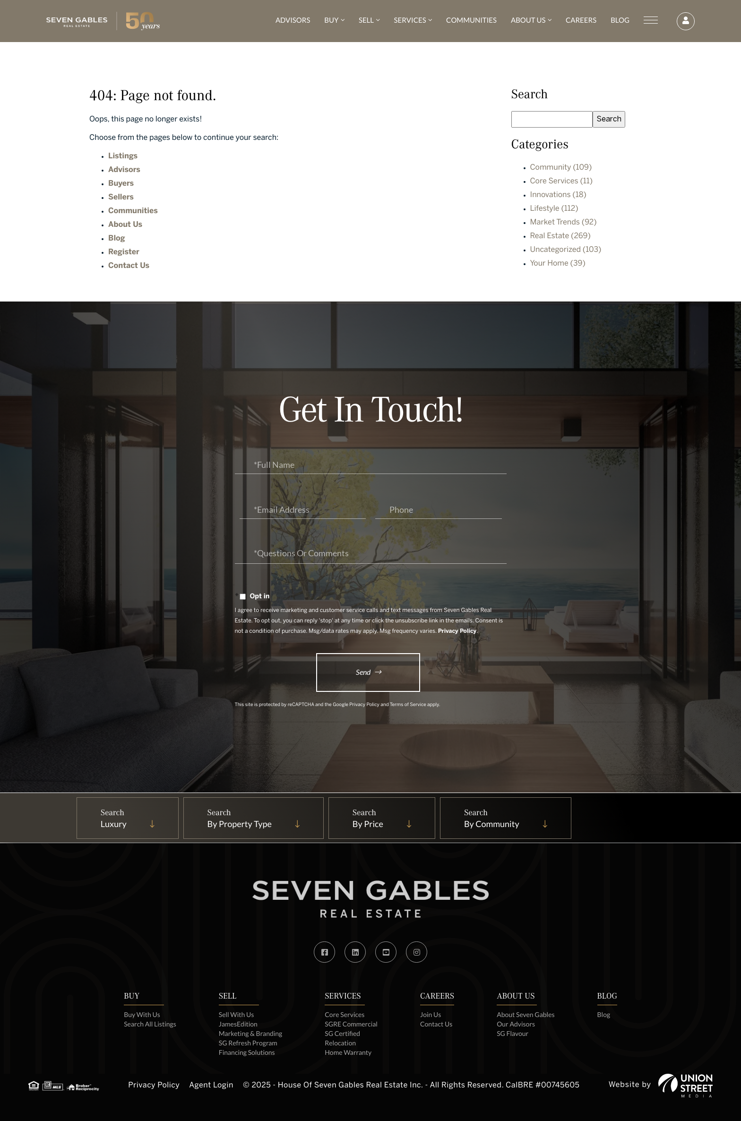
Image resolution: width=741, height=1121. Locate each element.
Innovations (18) (558, 195)
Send (363, 671)
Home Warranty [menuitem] (348, 1052)
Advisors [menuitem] (292, 20)
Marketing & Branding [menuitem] (251, 1033)
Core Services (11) (561, 181)
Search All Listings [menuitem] (150, 1024)
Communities (133, 211)
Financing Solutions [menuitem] (247, 1052)
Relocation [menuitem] (340, 1043)
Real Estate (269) (560, 236)
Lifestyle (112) (554, 209)
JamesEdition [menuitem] (238, 1024)
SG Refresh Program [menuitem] (248, 1043)
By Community (491, 824)
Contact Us (128, 266)
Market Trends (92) (563, 222)
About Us (125, 225)
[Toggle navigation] (650, 20)
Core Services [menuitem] (344, 1014)
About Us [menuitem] (527, 20)
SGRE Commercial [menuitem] (351, 1024)
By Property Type (239, 824)
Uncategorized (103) (566, 250)
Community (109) (561, 168)
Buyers (121, 184)
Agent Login (211, 1085)
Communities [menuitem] (470, 20)
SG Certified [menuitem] (342, 1033)
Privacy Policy (457, 631)
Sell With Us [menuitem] (236, 1014)
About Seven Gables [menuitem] (525, 1014)
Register (123, 252)
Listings (123, 156)
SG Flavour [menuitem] (512, 1033)
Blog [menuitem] (619, 20)
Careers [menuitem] (580, 20)
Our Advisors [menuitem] (516, 1024)
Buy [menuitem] (330, 20)
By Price (368, 824)
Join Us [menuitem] (430, 1014)
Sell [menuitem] (365, 20)
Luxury (114, 824)
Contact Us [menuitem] (436, 1024)
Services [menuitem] (409, 20)
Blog (116, 238)
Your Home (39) (558, 263)
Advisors (124, 170)
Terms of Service (408, 705)
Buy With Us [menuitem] (142, 1014)
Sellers (121, 197)
